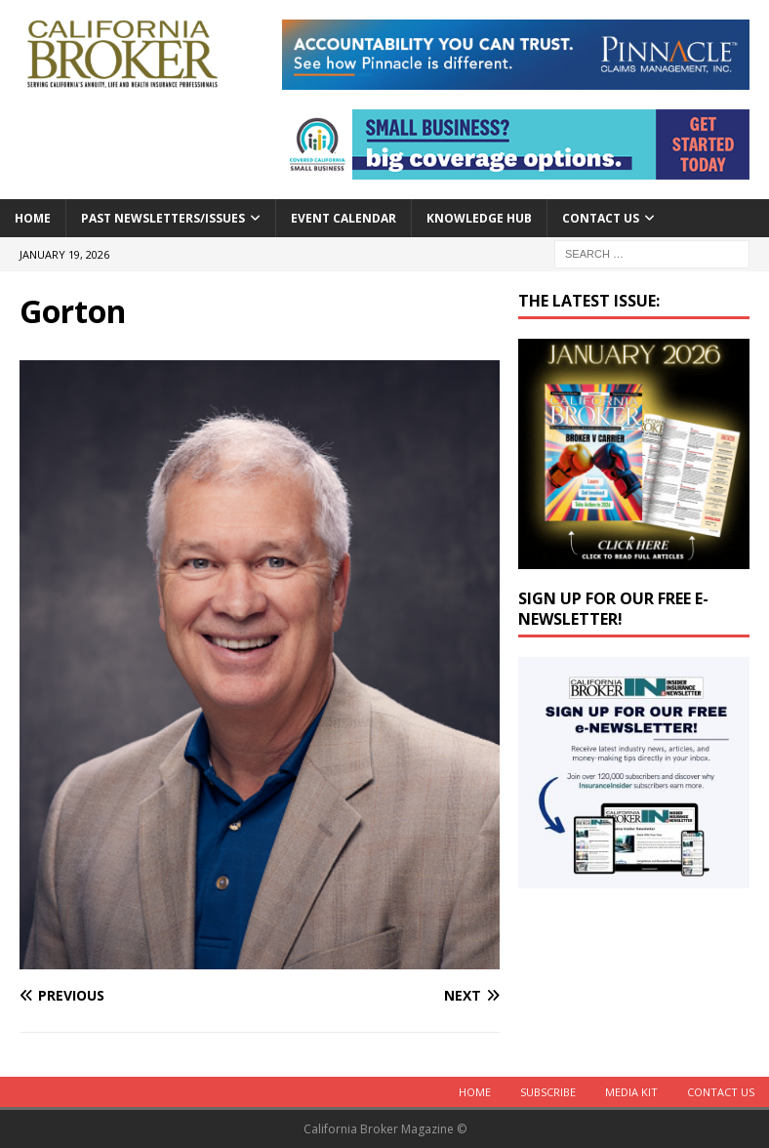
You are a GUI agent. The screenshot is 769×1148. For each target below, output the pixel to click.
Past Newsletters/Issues (163, 218)
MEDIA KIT (631, 1092)
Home (33, 218)
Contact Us (600, 218)
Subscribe (548, 1092)
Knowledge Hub (479, 218)
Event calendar (343, 218)
